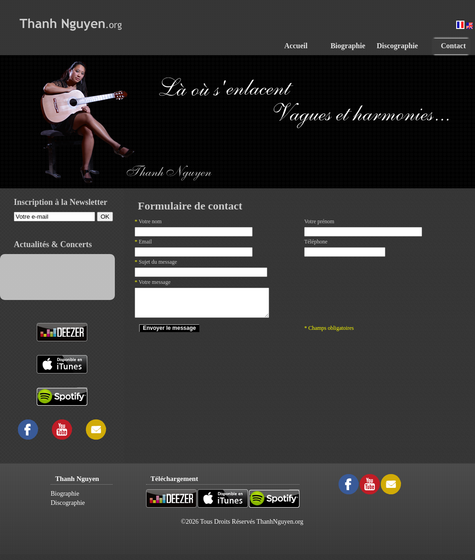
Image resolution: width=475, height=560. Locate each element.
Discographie (68, 502)
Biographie (65, 493)
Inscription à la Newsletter (60, 202)
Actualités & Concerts (53, 244)
